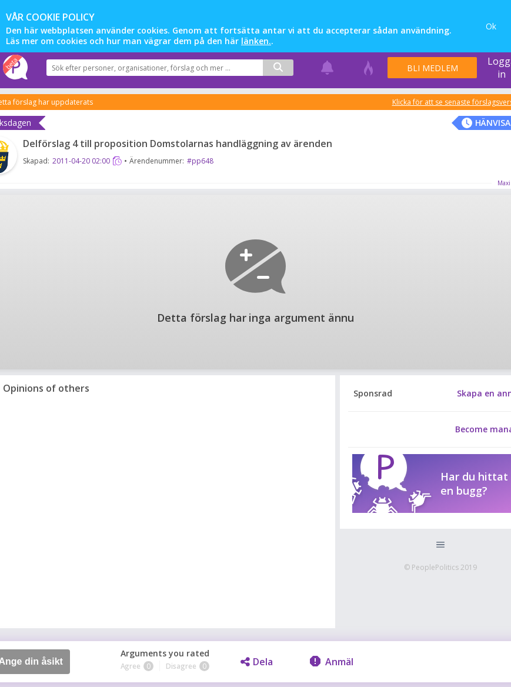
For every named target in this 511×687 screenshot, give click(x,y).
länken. (256, 40)
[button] (440, 545)
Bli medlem (432, 68)
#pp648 (200, 161)
